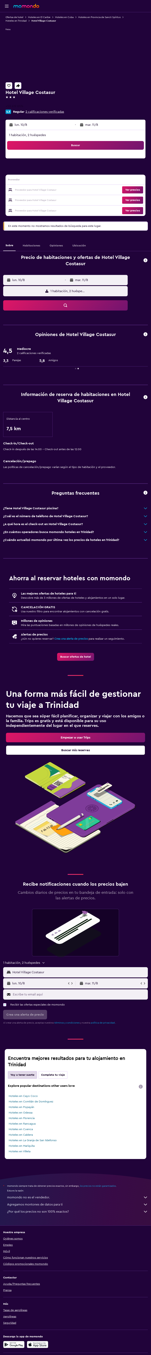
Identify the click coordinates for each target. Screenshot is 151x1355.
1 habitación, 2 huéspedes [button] (27, 135)
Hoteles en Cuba (64, 17)
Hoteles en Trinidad (16, 21)
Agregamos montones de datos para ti (77, 1204)
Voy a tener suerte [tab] (22, 1075)
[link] (75, 657)
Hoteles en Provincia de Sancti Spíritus (99, 17)
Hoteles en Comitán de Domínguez (31, 1101)
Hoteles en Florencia (22, 1118)
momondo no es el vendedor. (77, 1197)
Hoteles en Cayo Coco (23, 1096)
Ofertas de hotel (14, 17)
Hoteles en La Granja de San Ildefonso (33, 1140)
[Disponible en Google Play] (14, 1344)
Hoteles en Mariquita (22, 1146)
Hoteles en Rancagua (22, 1123)
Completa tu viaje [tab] (53, 1075)
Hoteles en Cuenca (21, 1129)
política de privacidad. (103, 1023)
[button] (6, 6)
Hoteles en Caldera (21, 1134)
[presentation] (140, 1086)
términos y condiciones (67, 1023)
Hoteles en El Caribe (39, 17)
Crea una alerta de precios (71, 638)
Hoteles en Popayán (21, 1107)
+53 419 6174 (14, 106)
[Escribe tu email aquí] (79, 994)
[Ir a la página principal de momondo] (26, 6)
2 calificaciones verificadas (44, 111)
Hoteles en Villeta (19, 1151)
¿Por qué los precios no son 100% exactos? (77, 1211)
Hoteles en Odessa (20, 1112)
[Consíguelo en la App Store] (37, 1344)
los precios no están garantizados (98, 1186)
